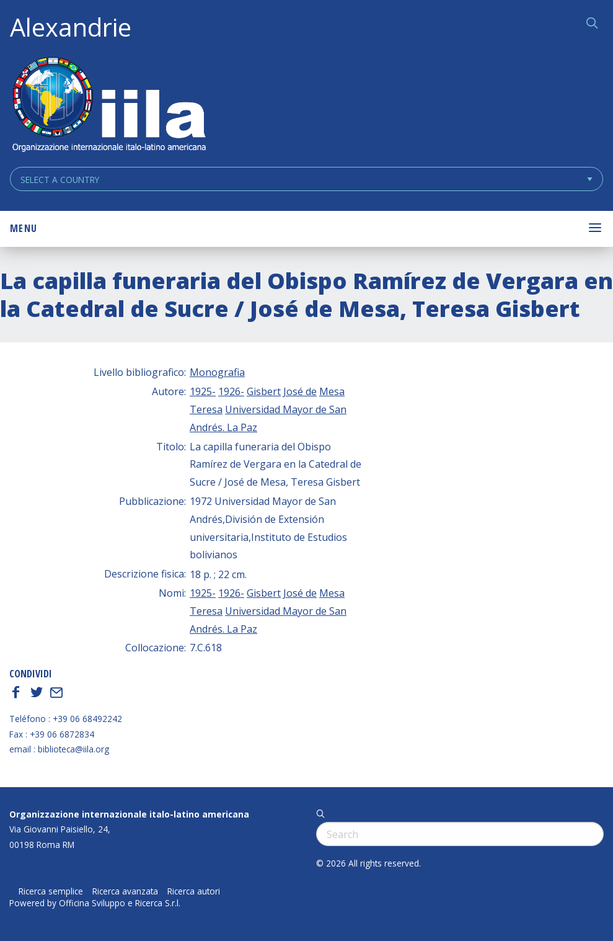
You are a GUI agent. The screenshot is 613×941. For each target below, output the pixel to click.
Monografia (217, 372)
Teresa (206, 409)
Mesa (332, 391)
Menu (23, 228)
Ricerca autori (193, 891)
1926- (231, 391)
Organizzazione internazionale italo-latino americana (129, 814)
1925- (203, 391)
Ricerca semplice (51, 891)
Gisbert (264, 391)
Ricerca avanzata (125, 891)
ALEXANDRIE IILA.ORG (108, 106)
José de (300, 391)
